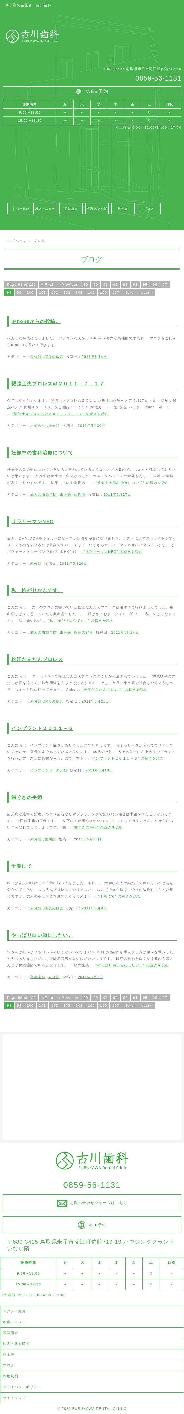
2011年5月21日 (95, 701)
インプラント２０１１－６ (42, 728)
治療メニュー (14, 1322)
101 (42, 292)
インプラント (41, 770)
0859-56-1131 (158, 78)
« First (47, 285)
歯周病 (80, 495)
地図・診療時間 (16, 1344)
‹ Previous (68, 285)
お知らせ (37, 426)
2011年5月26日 (74, 563)
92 (115, 285)
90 (95, 285)
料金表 (9, 1354)
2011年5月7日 (90, 977)
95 (145, 285)
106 (103, 292)
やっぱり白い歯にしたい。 (42, 935)
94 (135, 285)
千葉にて (21, 866)
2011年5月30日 (91, 426)
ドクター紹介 (14, 1311)
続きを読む (60, 414)
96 (155, 285)
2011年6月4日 (94, 357)
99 (19, 292)
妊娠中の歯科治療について (42, 452)
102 (54, 292)
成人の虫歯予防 (43, 495)
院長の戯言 (54, 357)
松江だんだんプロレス (37, 659)
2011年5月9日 (94, 908)
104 (79, 292)
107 (115, 292)
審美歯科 (37, 977)
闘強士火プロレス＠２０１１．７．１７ (57, 383)
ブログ (9, 1365)
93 (125, 285)
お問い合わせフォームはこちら (98, 1203)
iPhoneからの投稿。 (36, 321)
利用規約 (10, 1376)
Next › (130, 292)
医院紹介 (10, 1333)
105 (91, 292)
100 (30, 292)
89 (86, 285)
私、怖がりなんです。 (37, 590)
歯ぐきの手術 (26, 797)
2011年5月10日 (88, 839)
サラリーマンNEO (32, 521)
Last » (147, 292)
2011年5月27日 (117, 495)
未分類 (36, 357)
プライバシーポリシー (22, 1387)
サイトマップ (14, 1398)
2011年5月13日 (99, 770)
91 (105, 285)
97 (165, 285)
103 (66, 292)
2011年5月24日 (125, 632)
